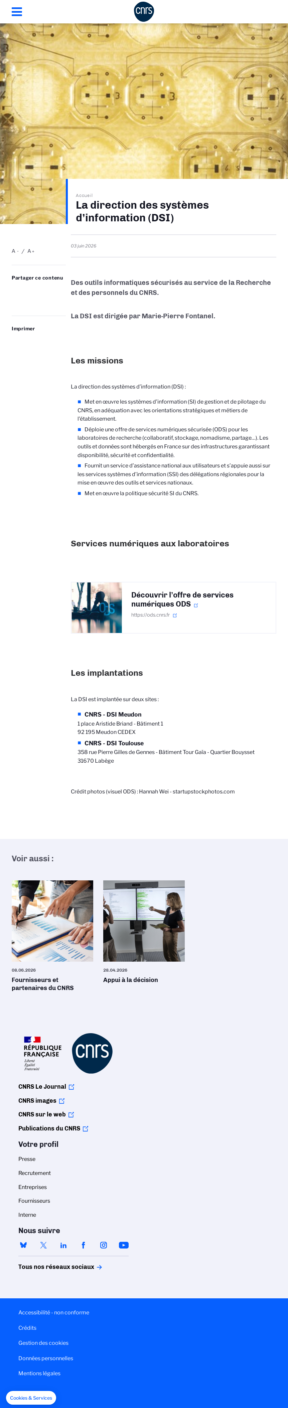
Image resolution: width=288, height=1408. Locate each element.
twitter (43, 1245)
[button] (31, 1398)
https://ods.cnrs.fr (150, 615)
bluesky (23, 1245)
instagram (104, 1245)
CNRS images (37, 1100)
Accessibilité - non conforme (53, 1312)
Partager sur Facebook (15, 302)
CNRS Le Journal (42, 1086)
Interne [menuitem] (27, 1215)
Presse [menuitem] (26, 1159)
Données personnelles (45, 1358)
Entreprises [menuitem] (32, 1187)
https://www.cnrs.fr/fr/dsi (43, 302)
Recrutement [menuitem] (34, 1173)
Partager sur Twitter (29, 291)
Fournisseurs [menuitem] (34, 1201)
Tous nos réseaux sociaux (44, 1267)
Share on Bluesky (15, 291)
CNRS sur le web (42, 1114)
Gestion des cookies (43, 1343)
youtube (124, 1245)
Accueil (84, 195)
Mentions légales (39, 1373)
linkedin (63, 1245)
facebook (84, 1245)
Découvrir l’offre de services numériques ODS (182, 599)
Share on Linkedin (43, 291)
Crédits (27, 1328)
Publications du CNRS (49, 1128)
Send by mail (29, 302)
